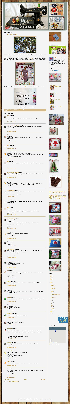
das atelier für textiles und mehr (13, 172)
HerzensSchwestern (62, 197)
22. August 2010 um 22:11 (11, 267)
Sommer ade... (53, 292)
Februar (52, 308)
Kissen (50, 198)
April (52, 305)
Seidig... (52, 291)
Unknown (8, 361)
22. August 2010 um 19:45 (11, 214)
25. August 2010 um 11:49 (11, 347)
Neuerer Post (7, 379)
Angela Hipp (9, 151)
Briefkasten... (53, 297)
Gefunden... (53, 295)
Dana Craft (9, 297)
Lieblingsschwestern (11, 218)
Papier (56, 198)
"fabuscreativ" (9, 313)
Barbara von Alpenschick (60, 57)
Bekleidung (61, 191)
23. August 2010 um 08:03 (11, 285)
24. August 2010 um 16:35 (11, 338)
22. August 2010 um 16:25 (11, 158)
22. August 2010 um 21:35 (11, 245)
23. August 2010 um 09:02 (11, 301)
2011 (51, 281)
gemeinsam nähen (59, 195)
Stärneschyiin (9, 350)
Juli (51, 300)
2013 (51, 278)
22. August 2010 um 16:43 (11, 168)
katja (8, 232)
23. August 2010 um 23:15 (11, 324)
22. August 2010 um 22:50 (11, 277)
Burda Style (31, 58)
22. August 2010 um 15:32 (11, 142)
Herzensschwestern (53, 92)
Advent (50, 191)
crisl (8, 161)
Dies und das (9, 110)
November (53, 285)
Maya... (8, 145)
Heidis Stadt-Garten (53, 98)
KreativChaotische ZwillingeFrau (13, 125)
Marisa (8, 207)
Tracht (57, 200)
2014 (51, 276)
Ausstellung (57, 191)
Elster (8, 304)
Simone (8, 241)
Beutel (65, 191)
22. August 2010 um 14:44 (11, 131)
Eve (7, 180)
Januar (52, 309)
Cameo (50, 192)
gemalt (55, 195)
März (52, 306)
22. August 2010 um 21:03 (11, 238)
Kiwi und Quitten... (58, 99)
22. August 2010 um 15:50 (11, 148)
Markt (53, 198)
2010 (51, 282)
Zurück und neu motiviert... (11, 34)
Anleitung (54, 191)
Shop (65, 198)
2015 (51, 275)
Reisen (58, 198)
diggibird (8, 115)
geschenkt (55, 196)
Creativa (53, 192)
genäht (64, 195)
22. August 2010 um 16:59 (11, 177)
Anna (8, 288)
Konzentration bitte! (58, 86)
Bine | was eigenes (10, 190)
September (53, 288)
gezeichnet (57, 197)
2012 (51, 279)
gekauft (51, 195)
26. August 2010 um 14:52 (11, 365)
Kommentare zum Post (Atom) (14, 381)
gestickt (50, 197)
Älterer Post (43, 379)
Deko (56, 192)
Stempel (50, 200)
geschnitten (59, 196)
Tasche (54, 200)
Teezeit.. (52, 298)
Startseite (25, 379)
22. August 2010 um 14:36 (11, 121)
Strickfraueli (9, 342)
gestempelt (64, 196)
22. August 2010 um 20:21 (11, 228)
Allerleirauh (9, 281)
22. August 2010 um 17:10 (11, 196)
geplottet (50, 196)
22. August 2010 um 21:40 (11, 257)
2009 (51, 311)
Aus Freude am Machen (11, 320)
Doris (26, 86)
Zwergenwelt (9, 328)
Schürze (62, 198)
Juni (52, 302)
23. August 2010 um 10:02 (11, 309)
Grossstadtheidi (53, 85)
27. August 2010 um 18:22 (11, 375)
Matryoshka (52, 105)
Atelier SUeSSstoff (10, 249)
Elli (7, 134)
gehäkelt (64, 193)
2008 (51, 313)
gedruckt (54, 193)
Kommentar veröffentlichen (10, 377)
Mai (51, 303)
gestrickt (54, 197)
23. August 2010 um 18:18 (11, 317)
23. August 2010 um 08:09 (11, 293)
